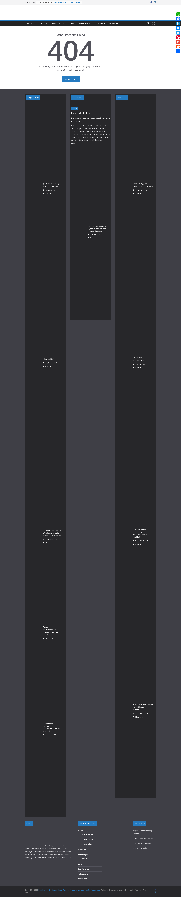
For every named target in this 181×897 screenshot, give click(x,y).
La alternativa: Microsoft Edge (139, 359)
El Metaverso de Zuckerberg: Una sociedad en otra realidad (140, 533)
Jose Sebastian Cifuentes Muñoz (99, 118)
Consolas (84, 858)
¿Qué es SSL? (48, 359)
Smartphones (84, 23)
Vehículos (42, 23)
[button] (33, 23)
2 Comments (48, 193)
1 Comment (47, 543)
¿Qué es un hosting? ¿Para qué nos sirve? (51, 184)
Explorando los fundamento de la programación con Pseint (50, 631)
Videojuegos (56, 23)
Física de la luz (80, 113)
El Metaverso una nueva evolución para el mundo (143, 707)
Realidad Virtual (87, 834)
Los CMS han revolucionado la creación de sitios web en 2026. (52, 727)
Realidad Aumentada (89, 839)
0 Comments (48, 366)
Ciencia (71, 23)
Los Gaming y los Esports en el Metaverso (143, 184)
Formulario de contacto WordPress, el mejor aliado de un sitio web (52, 533)
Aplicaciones (99, 23)
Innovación (114, 23)
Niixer (29, 23)
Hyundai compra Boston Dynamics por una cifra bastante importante (97, 228)
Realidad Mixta (86, 844)
